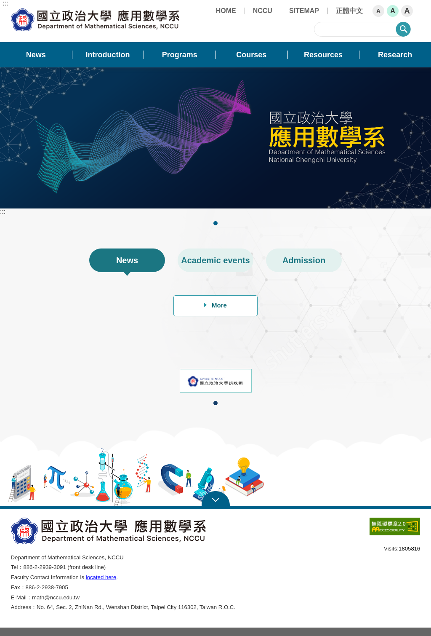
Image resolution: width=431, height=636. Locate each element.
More (215, 305)
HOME (226, 10)
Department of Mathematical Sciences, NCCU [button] (18, 13)
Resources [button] (323, 55)
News (127, 260)
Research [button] (395, 55)
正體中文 (349, 10)
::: (5, 3)
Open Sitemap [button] (216, 499)
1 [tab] (215, 223)
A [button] (378, 11)
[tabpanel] (215, 137)
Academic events (215, 260)
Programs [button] (179, 55)
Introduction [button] (108, 55)
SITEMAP (304, 10)
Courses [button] (251, 55)
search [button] (403, 29)
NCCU (262, 10)
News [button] (36, 55)
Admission (303, 260)
